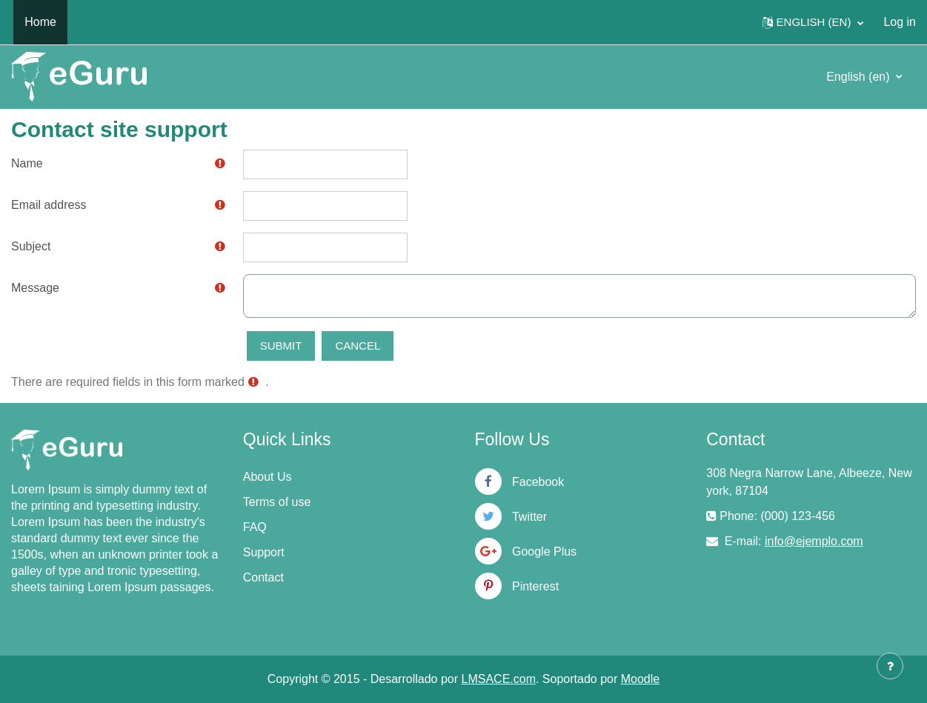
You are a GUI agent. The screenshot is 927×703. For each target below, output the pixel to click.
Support (264, 552)
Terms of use (277, 502)
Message (35, 287)
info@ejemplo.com (814, 541)
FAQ (255, 527)
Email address (48, 205)
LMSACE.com (499, 679)
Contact (263, 577)
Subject (30, 246)
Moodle (640, 679)
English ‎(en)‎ (859, 76)
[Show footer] (890, 666)
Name (27, 163)
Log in (899, 22)
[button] (813, 22)
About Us (267, 476)
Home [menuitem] (40, 22)
